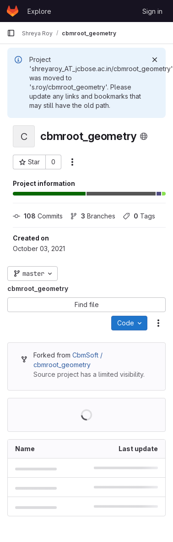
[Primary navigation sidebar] (11, 33)
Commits (38, 216)
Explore (39, 11)
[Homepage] (12, 11)
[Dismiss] (154, 59)
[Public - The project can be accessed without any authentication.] (143, 136)
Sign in (152, 11)
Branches (92, 216)
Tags (139, 216)
